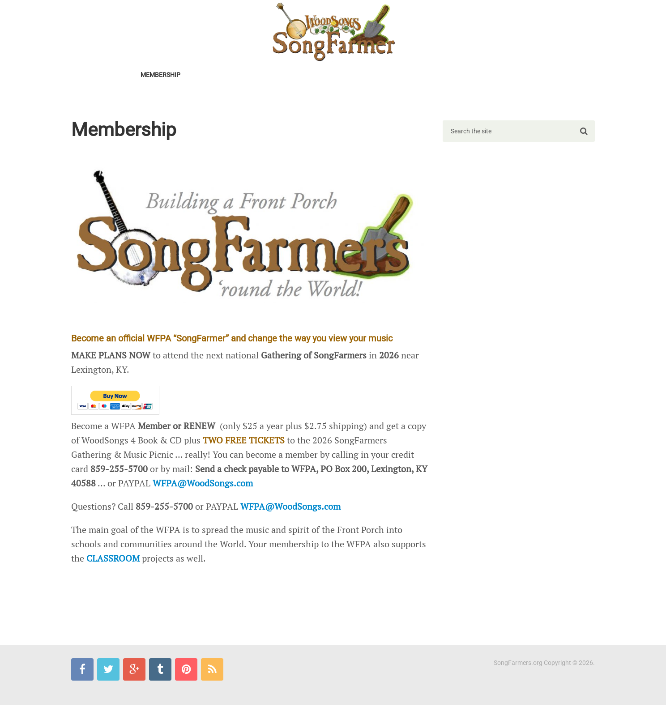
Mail (306, 97)
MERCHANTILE (237, 97)
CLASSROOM (513, 75)
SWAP (428, 75)
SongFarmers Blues (110, 97)
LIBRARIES (466, 75)
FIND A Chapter (336, 75)
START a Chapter (272, 75)
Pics (279, 97)
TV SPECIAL (390, 75)
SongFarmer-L (179, 97)
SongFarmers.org (518, 664)
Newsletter (212, 75)
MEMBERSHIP (160, 75)
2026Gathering (102, 75)
